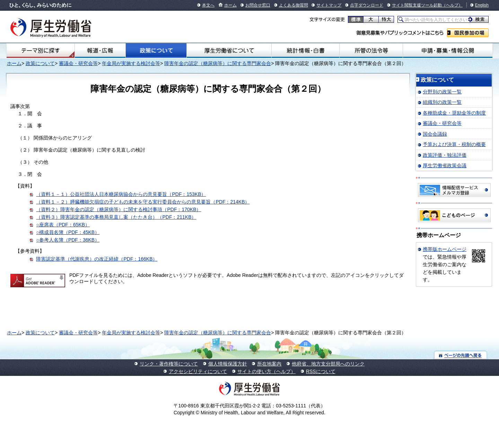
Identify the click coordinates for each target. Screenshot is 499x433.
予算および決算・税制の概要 (454, 144)
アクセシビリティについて (198, 371)
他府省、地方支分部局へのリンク (328, 364)
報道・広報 (100, 50)
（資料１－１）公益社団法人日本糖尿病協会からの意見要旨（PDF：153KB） (121, 194)
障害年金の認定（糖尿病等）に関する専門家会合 (217, 63)
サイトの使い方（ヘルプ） (266, 371)
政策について (156, 50)
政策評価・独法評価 (444, 155)
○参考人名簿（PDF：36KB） (67, 240)
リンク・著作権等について (169, 364)
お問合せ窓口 (257, 5)
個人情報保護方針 (227, 364)
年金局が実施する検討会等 (131, 63)
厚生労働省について (229, 50)
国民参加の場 (468, 32)
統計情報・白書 (305, 50)
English (482, 5)
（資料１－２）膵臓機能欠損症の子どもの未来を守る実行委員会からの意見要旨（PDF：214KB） (143, 202)
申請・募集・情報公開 (447, 50)
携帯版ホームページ (444, 249)
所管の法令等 (371, 50)
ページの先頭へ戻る (461, 355)
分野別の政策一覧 (442, 91)
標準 (355, 19)
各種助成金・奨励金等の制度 (454, 113)
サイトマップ (328, 5)
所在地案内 (269, 364)
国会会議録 (435, 134)
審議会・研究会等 (78, 63)
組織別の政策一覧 (442, 102)
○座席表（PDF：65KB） (63, 224)
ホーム (230, 5)
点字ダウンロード (366, 5)
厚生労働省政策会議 (444, 165)
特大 (386, 19)
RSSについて (320, 371)
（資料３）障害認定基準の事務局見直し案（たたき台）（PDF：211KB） (116, 217)
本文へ (208, 5)
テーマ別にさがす (40, 50)
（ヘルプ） (452, 5)
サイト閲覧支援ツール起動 (417, 5)
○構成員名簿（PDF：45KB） (67, 232)
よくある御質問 (293, 5)
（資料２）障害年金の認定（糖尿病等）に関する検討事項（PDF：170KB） (118, 209)
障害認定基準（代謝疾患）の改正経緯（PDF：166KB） (96, 259)
